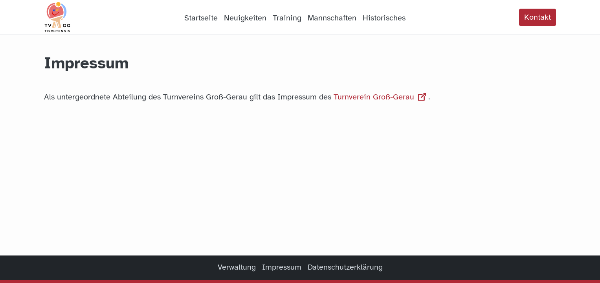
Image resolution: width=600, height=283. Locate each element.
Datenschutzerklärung (345, 267)
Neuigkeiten (245, 18)
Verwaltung (237, 267)
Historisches (384, 18)
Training (287, 18)
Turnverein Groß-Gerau (381, 97)
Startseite (201, 18)
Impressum (281, 267)
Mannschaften (332, 18)
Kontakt (537, 17)
